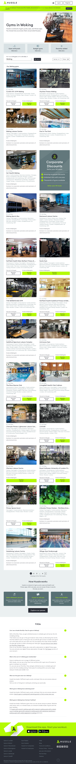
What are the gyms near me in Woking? (20, 675)
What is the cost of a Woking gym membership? (23, 656)
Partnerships (43, 753)
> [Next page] (45, 573)
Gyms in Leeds (8, 751)
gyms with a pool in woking (20, 709)
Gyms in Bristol (8, 743)
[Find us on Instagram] (62, 747)
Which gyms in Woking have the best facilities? (23, 700)
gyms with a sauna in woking (36, 709)
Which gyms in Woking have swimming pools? (22, 688)
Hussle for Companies (27, 745)
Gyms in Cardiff (8, 756)
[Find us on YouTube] (67, 747)
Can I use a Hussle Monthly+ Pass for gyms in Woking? (24, 630)
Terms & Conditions (44, 745)
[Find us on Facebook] (58, 747)
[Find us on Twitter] (60, 747)
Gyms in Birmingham (9, 748)
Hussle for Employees (27, 748)
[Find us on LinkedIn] (65, 747)
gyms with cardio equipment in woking (25, 713)
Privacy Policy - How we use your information (46, 750)
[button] (21, 87)
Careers (41, 756)
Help (40, 740)
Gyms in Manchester (10, 745)
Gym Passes (24, 740)
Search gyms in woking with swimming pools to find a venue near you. (34, 694)
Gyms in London (8, 740)
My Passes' (48, 649)
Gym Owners (25, 743)
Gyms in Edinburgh (9, 753)
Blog (40, 743)
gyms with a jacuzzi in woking (27, 711)
